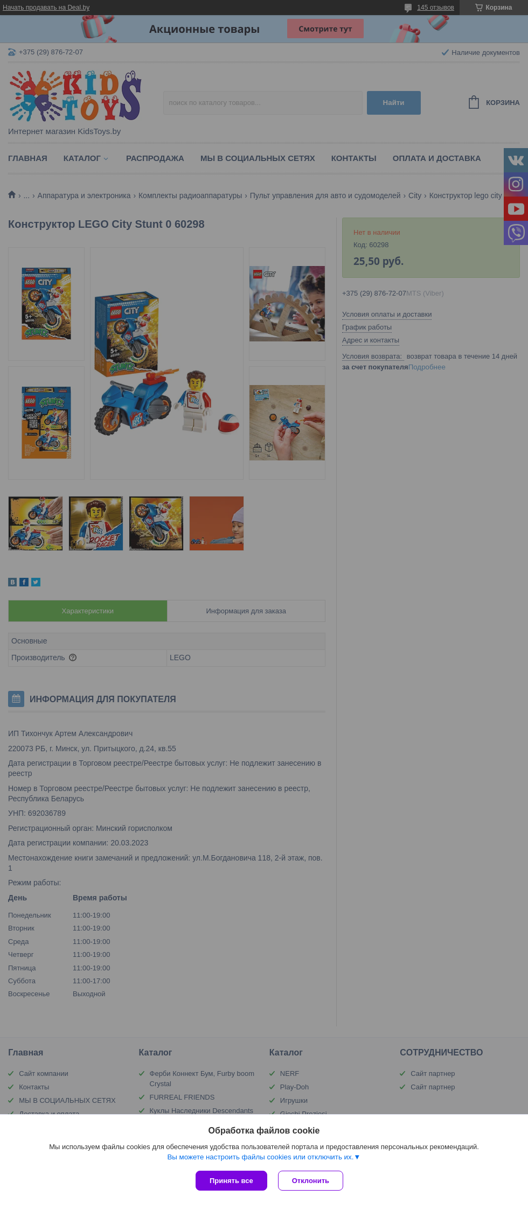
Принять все (231, 1181)
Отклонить (310, 1181)
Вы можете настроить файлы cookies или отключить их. (260, 1157)
